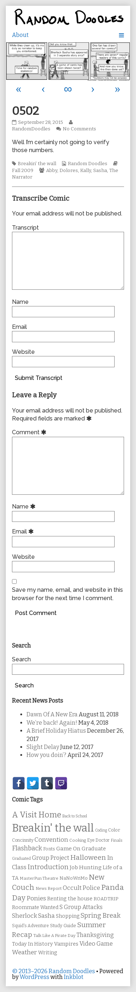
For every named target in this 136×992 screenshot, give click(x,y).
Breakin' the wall (37, 164)
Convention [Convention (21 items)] (51, 840)
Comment (30, 432)
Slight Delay (42, 747)
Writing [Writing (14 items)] (47, 953)
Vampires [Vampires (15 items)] (66, 944)
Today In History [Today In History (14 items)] (32, 944)
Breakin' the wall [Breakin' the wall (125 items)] (53, 828)
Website (23, 351)
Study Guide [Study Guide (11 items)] (63, 925)
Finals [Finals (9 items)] (117, 840)
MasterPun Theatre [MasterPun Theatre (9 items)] (39, 878)
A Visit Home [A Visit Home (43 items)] (36, 815)
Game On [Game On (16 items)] (68, 848)
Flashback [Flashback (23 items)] (27, 848)
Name (20, 301)
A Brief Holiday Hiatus (56, 730)
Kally (85, 170)
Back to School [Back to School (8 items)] (74, 816)
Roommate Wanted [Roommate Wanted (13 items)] (35, 907)
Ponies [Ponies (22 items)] (36, 898)
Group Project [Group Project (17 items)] (50, 857)
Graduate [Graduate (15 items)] (94, 848)
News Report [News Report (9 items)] (49, 888)
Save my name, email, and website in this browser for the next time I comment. (67, 593)
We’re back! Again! (51, 722)
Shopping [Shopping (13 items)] (67, 916)
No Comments (79, 129)
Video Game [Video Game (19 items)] (96, 943)
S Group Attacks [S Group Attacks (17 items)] (81, 907)
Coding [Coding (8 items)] (101, 830)
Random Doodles (87, 164)
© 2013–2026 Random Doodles (53, 971)
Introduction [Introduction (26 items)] (48, 867)
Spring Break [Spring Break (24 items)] (100, 916)
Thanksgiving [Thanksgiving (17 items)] (95, 935)
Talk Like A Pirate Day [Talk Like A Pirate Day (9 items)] (54, 935)
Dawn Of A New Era (52, 714)
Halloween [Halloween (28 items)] (88, 857)
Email (19, 326)
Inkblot (73, 977)
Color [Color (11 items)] (114, 830)
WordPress (34, 977)
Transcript (25, 227)
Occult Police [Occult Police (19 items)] (81, 887)
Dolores (68, 170)
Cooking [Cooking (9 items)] (77, 840)
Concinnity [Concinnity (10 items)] (22, 840)
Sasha (100, 170)
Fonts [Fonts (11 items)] (49, 848)
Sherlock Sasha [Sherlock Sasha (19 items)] (33, 915)
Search (21, 659)
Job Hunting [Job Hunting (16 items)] (86, 867)
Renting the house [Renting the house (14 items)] (69, 899)
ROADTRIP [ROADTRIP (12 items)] (106, 899)
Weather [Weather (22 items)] (24, 952)
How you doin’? (46, 755)
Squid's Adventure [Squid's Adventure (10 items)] (30, 925)
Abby (51, 170)
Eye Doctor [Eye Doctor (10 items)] (98, 840)
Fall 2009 (22, 170)
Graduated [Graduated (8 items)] (21, 858)
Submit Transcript (38, 377)
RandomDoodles (43, 126)
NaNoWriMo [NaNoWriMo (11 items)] (73, 878)
